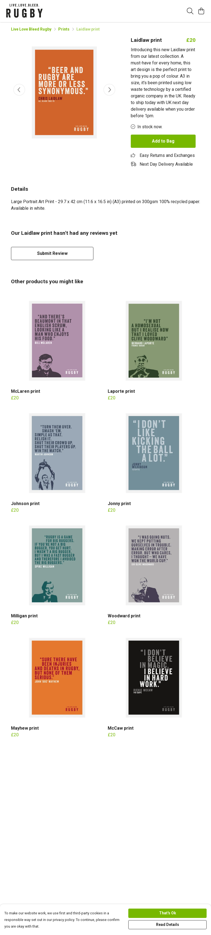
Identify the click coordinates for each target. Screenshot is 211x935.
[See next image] (109, 89)
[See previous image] (19, 89)
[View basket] (201, 11)
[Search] (190, 11)
